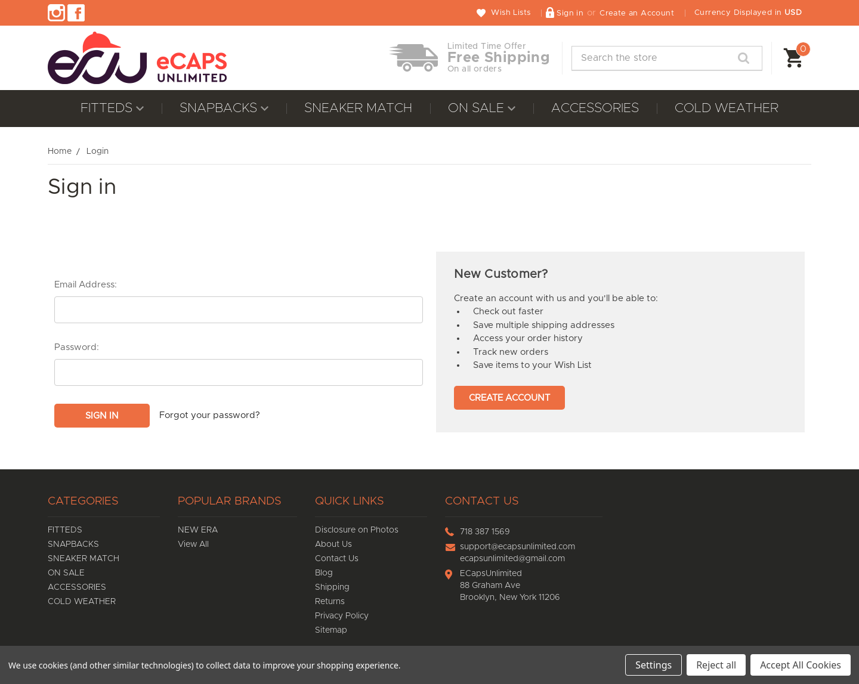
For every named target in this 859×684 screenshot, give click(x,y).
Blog (324, 573)
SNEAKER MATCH (358, 108)
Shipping (332, 587)
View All (193, 544)
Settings (653, 664)
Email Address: (85, 284)
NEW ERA (198, 530)
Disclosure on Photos (356, 530)
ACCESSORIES (595, 108)
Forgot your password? (209, 415)
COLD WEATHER (726, 108)
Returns (330, 602)
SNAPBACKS (224, 108)
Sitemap (331, 630)
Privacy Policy (342, 616)
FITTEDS (112, 108)
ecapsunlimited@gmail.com (512, 559)
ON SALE (481, 108)
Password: (76, 347)
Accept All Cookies (800, 664)
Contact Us (337, 559)
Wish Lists (510, 13)
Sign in (570, 13)
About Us (333, 544)
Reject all (716, 664)
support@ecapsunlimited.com (517, 547)
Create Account (509, 398)
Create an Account (637, 13)
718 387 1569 (485, 532)
